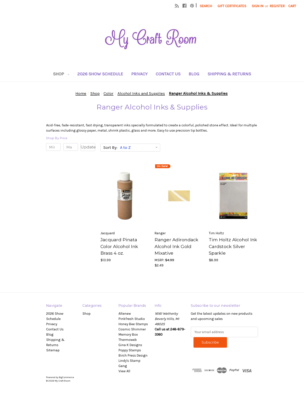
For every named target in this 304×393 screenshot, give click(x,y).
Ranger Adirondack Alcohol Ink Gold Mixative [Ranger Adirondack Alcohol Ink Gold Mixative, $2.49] (176, 246)
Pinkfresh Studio (131, 319)
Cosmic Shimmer (132, 329)
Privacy (139, 74)
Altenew (124, 313)
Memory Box (128, 334)
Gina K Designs (130, 345)
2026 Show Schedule (100, 74)
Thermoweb (127, 340)
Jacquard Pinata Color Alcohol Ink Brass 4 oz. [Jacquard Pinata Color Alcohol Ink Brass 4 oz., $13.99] (119, 246)
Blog (194, 74)
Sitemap (53, 350)
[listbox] (139, 147)
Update (88, 147)
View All (124, 371)
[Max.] (70, 147)
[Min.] (53, 147)
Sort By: (110, 147)
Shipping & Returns (229, 74)
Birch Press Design (133, 355)
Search (206, 6)
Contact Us (168, 74)
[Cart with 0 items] (292, 6)
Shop (61, 74)
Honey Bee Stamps (133, 324)
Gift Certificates (232, 6)
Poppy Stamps (129, 350)
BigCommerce (66, 377)
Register (277, 6)
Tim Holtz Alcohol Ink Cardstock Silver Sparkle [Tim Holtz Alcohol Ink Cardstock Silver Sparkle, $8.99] (233, 246)
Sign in (257, 6)
